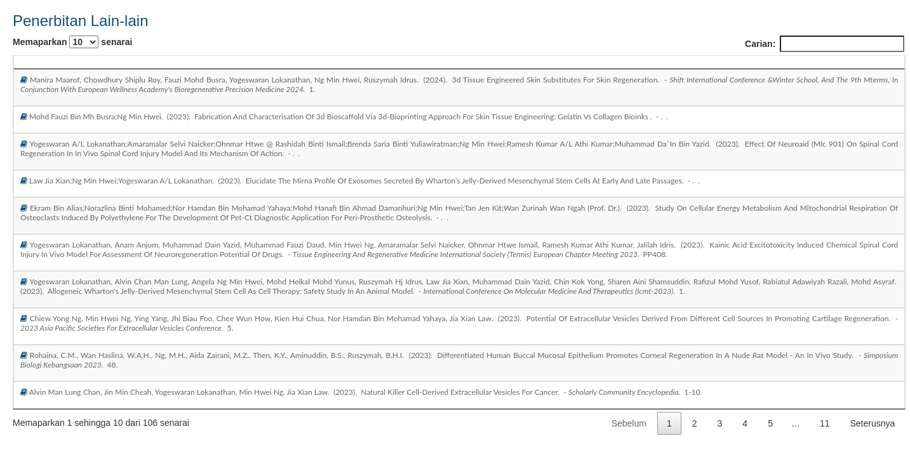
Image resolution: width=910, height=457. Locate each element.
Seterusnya (872, 423)
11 (825, 423)
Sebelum (629, 423)
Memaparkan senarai (72, 42)
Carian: (824, 44)
